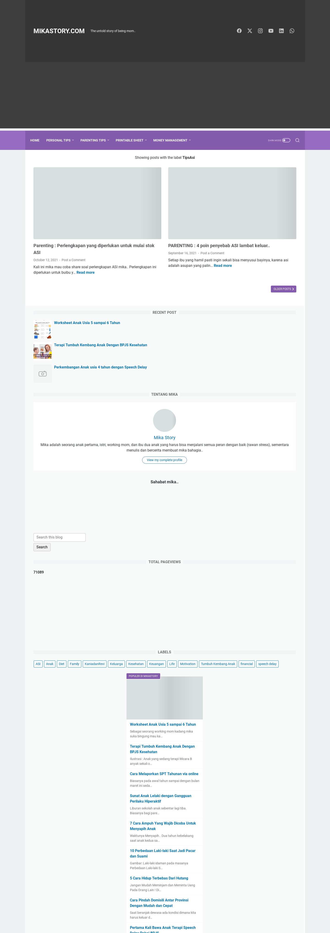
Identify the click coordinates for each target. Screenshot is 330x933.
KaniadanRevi (238, 542)
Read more (42, 257)
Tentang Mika (163, 916)
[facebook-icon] (242, 31)
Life (251, 550)
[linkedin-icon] (283, 31)
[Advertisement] (165, 96)
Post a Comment (73, 239)
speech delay (238, 567)
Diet (254, 533)
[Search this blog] (252, 407)
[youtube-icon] (273, 31)
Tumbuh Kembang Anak (246, 558)
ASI (231, 533)
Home (38, 140)
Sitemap (183, 916)
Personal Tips (62, 140)
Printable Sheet (133, 140)
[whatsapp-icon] (293, 31)
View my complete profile (261, 329)
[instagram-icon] (262, 31)
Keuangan (236, 550)
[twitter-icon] (252, 31)
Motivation (267, 550)
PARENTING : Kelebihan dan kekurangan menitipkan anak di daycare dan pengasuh (256, 871)
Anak (242, 533)
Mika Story (261, 285)
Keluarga (260, 542)
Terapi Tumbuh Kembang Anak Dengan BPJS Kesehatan (268, 198)
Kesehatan (280, 542)
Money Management (174, 140)
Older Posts (196, 273)
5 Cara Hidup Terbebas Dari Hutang (259, 789)
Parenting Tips (96, 140)
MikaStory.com (59, 31)
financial (274, 558)
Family (267, 533)
